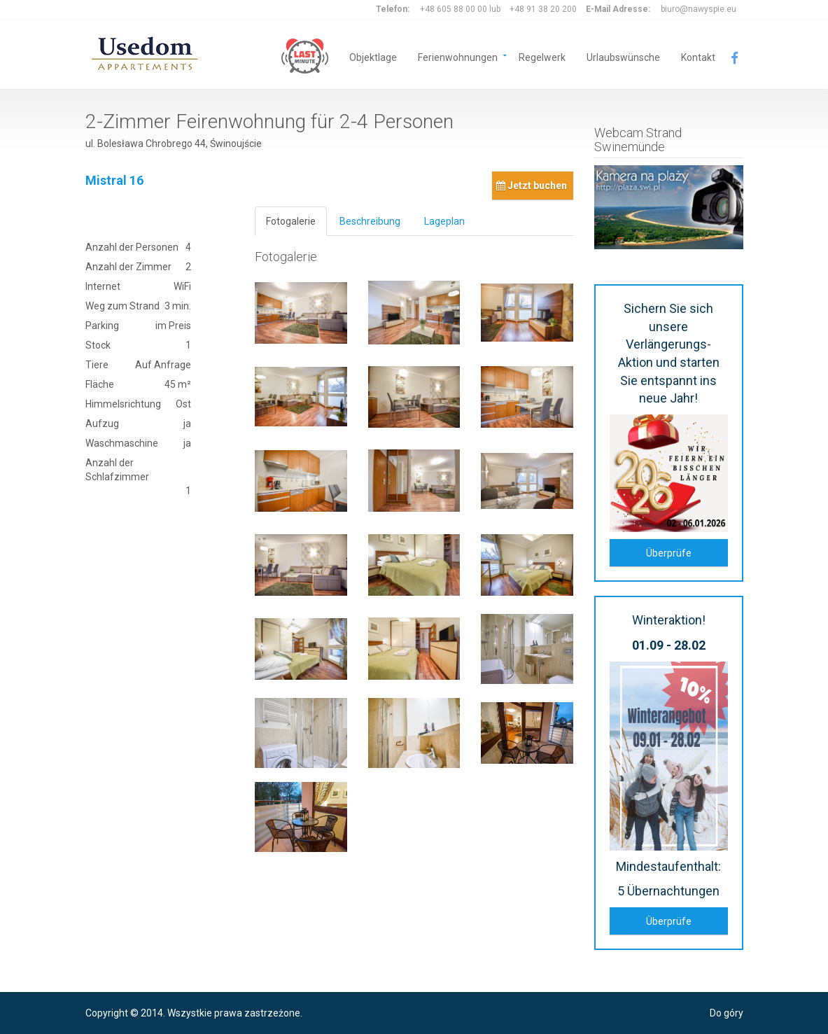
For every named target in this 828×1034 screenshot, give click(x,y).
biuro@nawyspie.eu (698, 9)
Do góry (726, 1013)
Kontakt (698, 56)
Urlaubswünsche (623, 56)
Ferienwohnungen (458, 56)
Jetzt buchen (531, 185)
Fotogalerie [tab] (291, 221)
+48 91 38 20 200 (543, 9)
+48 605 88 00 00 (453, 9)
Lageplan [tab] (444, 221)
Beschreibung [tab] (369, 221)
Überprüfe (669, 553)
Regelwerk (542, 56)
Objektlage (373, 56)
